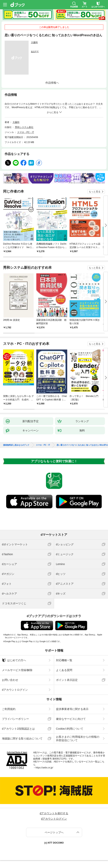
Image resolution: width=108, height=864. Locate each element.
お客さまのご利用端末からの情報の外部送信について (77, 738)
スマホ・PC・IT (25, 132)
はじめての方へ (14, 660)
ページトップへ (54, 832)
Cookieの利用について (69, 728)
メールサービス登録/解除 (17, 670)
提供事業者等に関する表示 (72, 709)
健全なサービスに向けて (71, 718)
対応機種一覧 (64, 660)
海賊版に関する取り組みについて (22, 738)
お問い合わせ (10, 679)
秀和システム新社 (24, 127)
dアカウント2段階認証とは (18, 728)
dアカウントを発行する (54, 813)
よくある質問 (64, 670)
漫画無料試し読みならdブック (16, 445)
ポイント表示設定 (67, 679)
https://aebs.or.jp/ (44, 767)
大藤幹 (34, 42)
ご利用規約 (8, 709)
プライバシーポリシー (15, 718)
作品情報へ (52, 82)
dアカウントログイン (15, 689)
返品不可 (35, 52)
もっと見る (94, 191)
